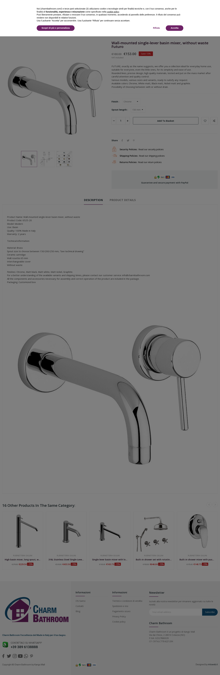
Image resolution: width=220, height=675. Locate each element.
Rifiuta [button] (156, 28)
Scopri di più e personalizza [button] (56, 28)
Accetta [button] (174, 28)
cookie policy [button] (113, 12)
